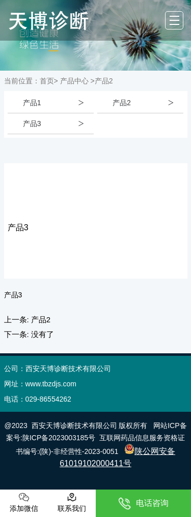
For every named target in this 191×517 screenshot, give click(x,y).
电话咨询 (143, 503)
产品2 (122, 103)
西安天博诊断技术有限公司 (74, 425)
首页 (47, 81)
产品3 (32, 123)
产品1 (32, 103)
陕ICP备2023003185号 (58, 438)
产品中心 (74, 81)
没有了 (42, 334)
